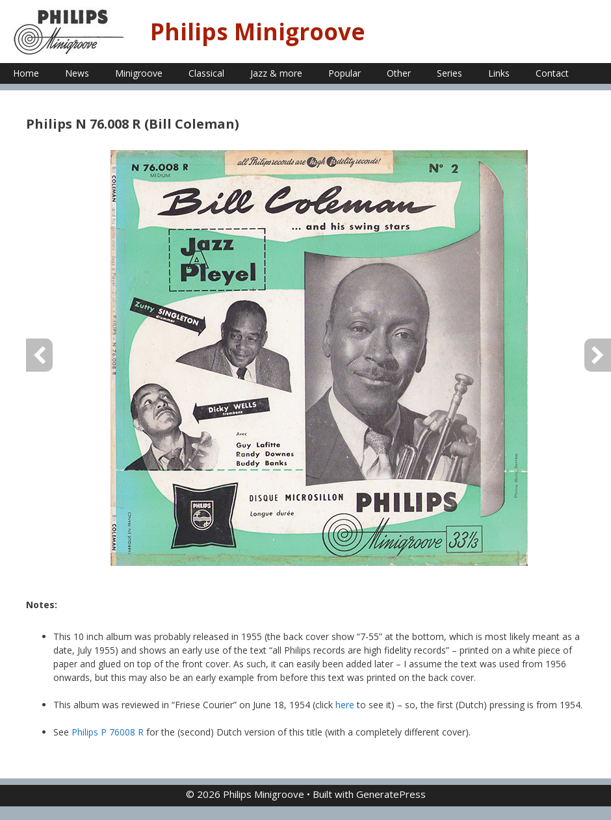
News (77, 73)
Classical (206, 73)
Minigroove (138, 73)
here (344, 704)
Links (499, 73)
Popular (344, 73)
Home (26, 73)
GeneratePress (391, 794)
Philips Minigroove (257, 31)
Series (449, 73)
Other (399, 73)
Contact (552, 73)
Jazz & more (276, 73)
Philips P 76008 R (108, 732)
